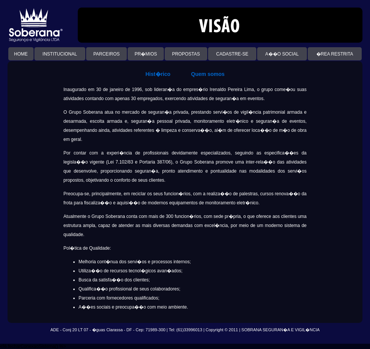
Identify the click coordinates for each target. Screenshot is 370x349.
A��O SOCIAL (282, 54)
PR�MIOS (145, 54)
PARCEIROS (106, 54)
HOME (21, 54)
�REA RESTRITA (334, 54)
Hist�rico (157, 74)
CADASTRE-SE (232, 54)
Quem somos (208, 74)
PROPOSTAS (186, 54)
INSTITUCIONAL (60, 54)
